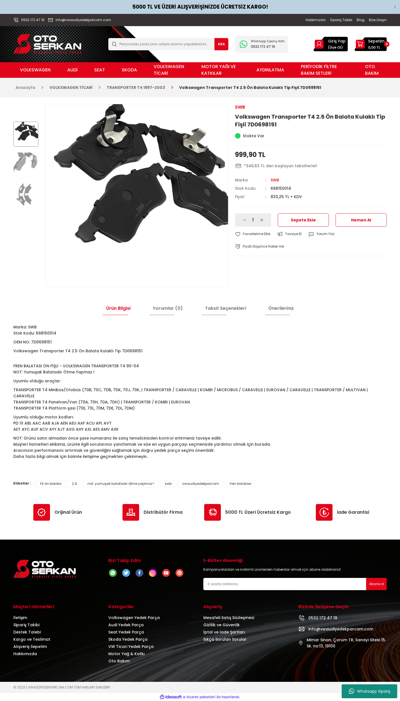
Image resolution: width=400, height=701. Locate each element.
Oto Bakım (119, 661)
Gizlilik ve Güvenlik (221, 625)
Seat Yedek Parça (126, 632)
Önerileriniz (281, 308)
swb (168, 483)
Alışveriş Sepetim (30, 646)
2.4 (74, 483)
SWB (275, 180)
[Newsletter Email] (295, 584)
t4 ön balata (50, 483)
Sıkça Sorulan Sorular (225, 639)
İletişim (20, 617)
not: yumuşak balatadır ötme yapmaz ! (121, 483)
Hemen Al (361, 220)
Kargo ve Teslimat (31, 639)
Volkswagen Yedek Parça (134, 617)
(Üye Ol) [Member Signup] (335, 47)
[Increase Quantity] (261, 220)
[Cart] (370, 44)
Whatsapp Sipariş (369, 691)
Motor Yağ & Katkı (126, 654)
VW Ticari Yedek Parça (131, 646)
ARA (221, 44)
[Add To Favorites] (252, 234)
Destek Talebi (27, 632)
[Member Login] (319, 44)
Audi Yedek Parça (126, 625)
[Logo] (47, 43)
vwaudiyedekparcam (200, 483)
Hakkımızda (25, 654)
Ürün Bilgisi (118, 308)
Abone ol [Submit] (376, 584)
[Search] (168, 44)
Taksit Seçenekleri (225, 308)
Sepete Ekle (303, 220)
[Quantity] (253, 220)
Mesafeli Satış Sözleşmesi (228, 617)
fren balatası (240, 483)
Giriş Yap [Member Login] (337, 41)
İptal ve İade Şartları (224, 632)
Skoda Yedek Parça (128, 639)
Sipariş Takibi (26, 625)
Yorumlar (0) (168, 308)
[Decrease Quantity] (244, 220)
